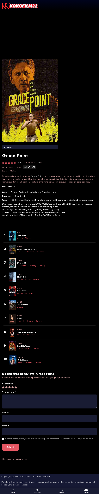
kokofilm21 (17, 215)
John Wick (21, 235)
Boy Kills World (23, 346)
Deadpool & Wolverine (27, 249)
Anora (19, 318)
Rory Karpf (20, 196)
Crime (28, 279)
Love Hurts (22, 291)
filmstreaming (19, 209)
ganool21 (30, 209)
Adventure (29, 252)
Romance (40, 321)
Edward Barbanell (19, 192)
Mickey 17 (21, 263)
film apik (73, 204)
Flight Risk (21, 277)
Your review (9, 392)
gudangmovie (16, 212)
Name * (5, 413)
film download (16, 207)
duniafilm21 (63, 204)
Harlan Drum (35, 192)
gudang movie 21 (43, 209)
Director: (6, 196)
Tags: (4, 200)
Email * (5, 426)
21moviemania (62, 200)
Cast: (4, 192)
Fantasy (42, 266)
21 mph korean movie (44, 200)
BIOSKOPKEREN (41, 204)
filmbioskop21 (48, 207)
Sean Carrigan (49, 192)
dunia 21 (54, 204)
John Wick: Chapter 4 (26, 332)
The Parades (22, 305)
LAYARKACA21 (41, 215)
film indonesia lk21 (32, 207)
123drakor (28, 200)
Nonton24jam (54, 215)
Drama (5, 171)
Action (20, 238)
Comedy (40, 252)
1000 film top (17, 200)
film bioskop (83, 204)
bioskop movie (12, 204)
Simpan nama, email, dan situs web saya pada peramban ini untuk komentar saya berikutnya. (49, 439)
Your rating (7, 384)
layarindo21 (27, 215)
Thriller (13, 171)
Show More (8, 186)
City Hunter (23, 360)
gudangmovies (48, 212)
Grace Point (37, 176)
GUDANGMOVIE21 (32, 212)
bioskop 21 (74, 200)
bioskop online (26, 204)
